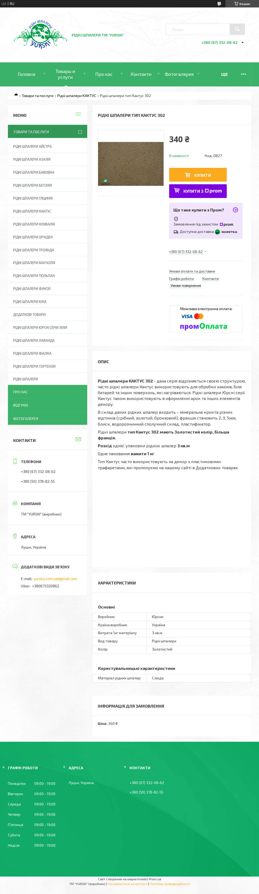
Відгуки (20, 405)
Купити (202, 175)
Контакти (141, 74)
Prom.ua (155, 879)
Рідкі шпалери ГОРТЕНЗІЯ (34, 366)
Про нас (104, 74)
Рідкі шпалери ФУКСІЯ (31, 289)
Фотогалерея (179, 74)
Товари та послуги (37, 95)
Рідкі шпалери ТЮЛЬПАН (34, 276)
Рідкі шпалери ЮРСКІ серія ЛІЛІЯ (40, 327)
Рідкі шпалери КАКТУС (76, 95)
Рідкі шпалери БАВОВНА (33, 172)
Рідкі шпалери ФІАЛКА (32, 353)
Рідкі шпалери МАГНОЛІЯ (34, 263)
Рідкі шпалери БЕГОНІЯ (32, 185)
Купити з (202, 190)
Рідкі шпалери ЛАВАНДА (34, 340)
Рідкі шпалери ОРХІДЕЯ (33, 237)
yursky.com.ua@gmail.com (55, 578)
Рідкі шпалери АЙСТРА (32, 146)
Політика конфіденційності (170, 884)
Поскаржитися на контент (127, 884)
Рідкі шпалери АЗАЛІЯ (31, 159)
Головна (26, 74)
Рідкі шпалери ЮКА (30, 301)
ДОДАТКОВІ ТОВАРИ (29, 314)
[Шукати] (237, 29)
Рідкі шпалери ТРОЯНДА (33, 250)
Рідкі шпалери (25, 379)
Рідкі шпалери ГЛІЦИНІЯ (33, 198)
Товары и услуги (65, 74)
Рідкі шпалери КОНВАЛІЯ (34, 224)
